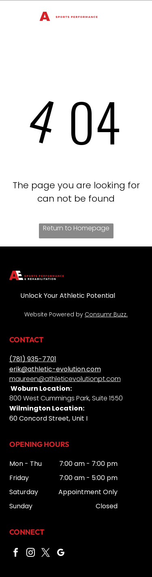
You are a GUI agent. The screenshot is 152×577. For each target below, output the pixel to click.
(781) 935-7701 (32, 359)
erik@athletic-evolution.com (55, 369)
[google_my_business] (60, 553)
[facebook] (15, 553)
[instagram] (30, 553)
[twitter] (45, 553)
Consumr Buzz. (106, 314)
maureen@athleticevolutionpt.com (65, 378)
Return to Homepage (76, 228)
